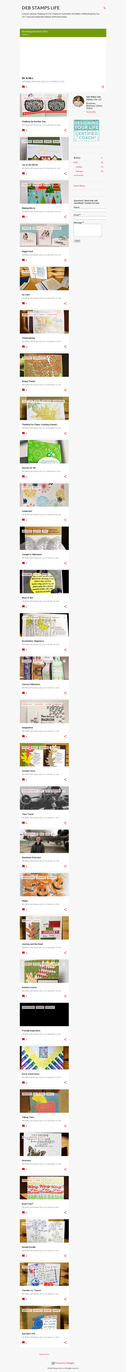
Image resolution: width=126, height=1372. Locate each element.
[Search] (104, 8)
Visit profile (91, 112)
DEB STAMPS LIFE (41, 7)
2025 (76, 162)
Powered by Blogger (63, 1363)
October (79, 167)
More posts (44, 1354)
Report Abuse (79, 186)
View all (25, 35)
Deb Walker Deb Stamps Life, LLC (93, 98)
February (79, 171)
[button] (102, 87)
